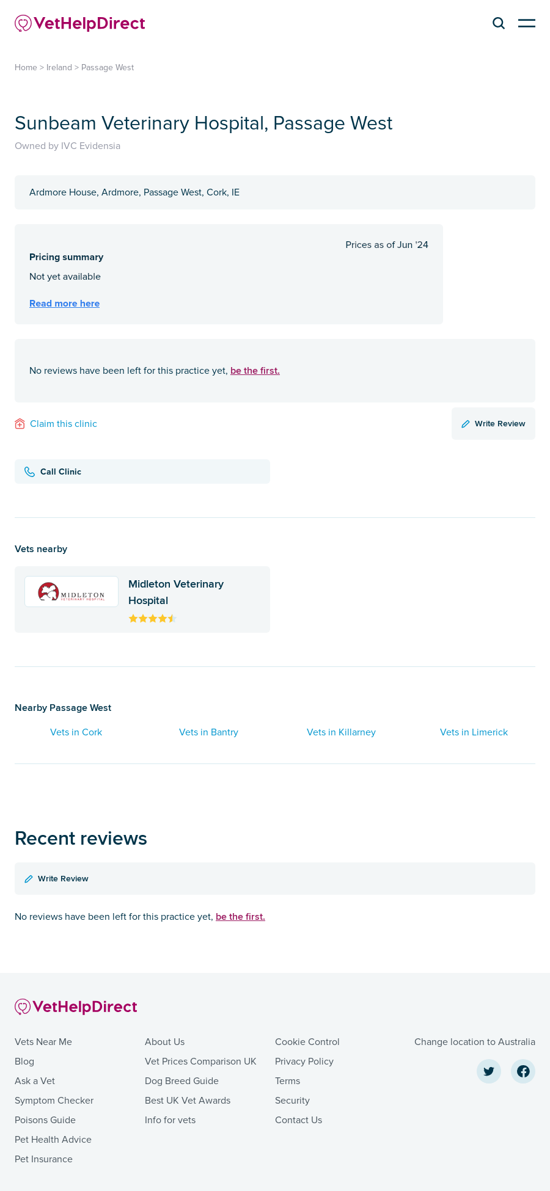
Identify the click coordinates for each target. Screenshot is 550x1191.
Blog (24, 1061)
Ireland (59, 67)
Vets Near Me (43, 1042)
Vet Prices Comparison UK (201, 1061)
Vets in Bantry (208, 732)
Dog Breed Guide (182, 1081)
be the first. (255, 370)
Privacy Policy (304, 1061)
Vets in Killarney (341, 732)
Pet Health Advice (53, 1140)
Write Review (493, 423)
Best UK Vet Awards (187, 1100)
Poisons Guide (45, 1120)
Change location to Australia (474, 1042)
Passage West (107, 67)
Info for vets (170, 1120)
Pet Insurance (44, 1159)
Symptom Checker (54, 1100)
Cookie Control (307, 1042)
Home (26, 67)
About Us (165, 1042)
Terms (287, 1081)
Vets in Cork (76, 732)
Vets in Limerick (474, 732)
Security (292, 1100)
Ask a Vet (35, 1081)
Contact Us (298, 1120)
